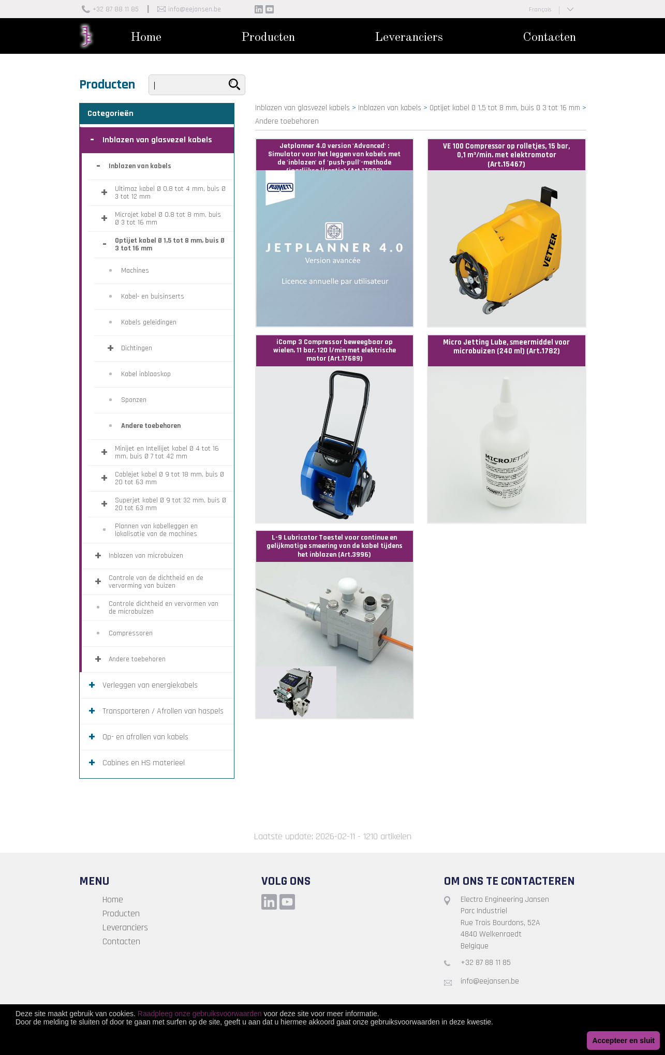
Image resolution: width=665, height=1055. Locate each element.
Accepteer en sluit (623, 1040)
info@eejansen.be (194, 9)
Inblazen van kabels (389, 108)
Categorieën (110, 113)
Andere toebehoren (287, 121)
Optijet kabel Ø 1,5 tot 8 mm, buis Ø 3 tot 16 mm (505, 108)
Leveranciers (409, 38)
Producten (268, 38)
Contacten (549, 38)
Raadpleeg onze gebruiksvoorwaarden (200, 1013)
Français (540, 9)
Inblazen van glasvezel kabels (302, 108)
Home (145, 38)
